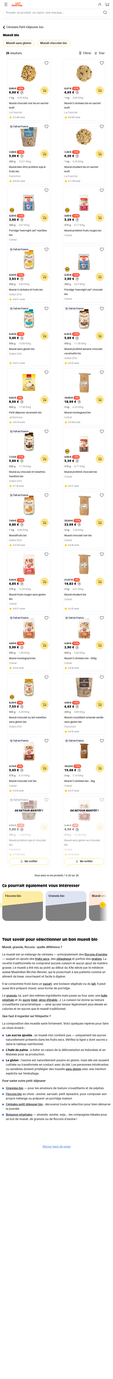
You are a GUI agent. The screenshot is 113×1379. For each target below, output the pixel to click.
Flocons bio (14, 1094)
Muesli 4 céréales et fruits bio (26, 290)
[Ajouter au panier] (44, 90)
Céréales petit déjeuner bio (24, 1104)
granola (11, 995)
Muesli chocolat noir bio (78, 535)
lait (94, 983)
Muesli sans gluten (18, 43)
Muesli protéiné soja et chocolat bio (27, 842)
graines (97, 958)
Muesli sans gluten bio (22, 349)
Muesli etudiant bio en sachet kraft (81, 169)
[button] (102, 905)
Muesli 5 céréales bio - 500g (80, 658)
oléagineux (63, 958)
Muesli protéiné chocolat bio (80, 472)
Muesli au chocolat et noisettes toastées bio (27, 474)
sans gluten (73, 1069)
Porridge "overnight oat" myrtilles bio (28, 232)
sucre (26, 1000)
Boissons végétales (19, 1114)
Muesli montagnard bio (77, 412)
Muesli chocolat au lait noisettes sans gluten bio (27, 719)
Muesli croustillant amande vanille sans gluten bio (83, 719)
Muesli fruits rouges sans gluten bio (27, 596)
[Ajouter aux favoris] (46, 63)
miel (34, 1000)
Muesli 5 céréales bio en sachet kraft (82, 105)
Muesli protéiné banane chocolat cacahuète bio (83, 351)
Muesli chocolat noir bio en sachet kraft (29, 105)
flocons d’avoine (96, 954)
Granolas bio (14, 1088)
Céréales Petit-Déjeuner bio (23, 27)
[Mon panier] (107, 4)
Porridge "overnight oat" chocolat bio (83, 292)
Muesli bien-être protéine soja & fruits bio (27, 169)
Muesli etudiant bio (75, 594)
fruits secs (42, 958)
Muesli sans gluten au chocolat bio (82, 842)
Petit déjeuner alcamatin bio (25, 412)
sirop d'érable (48, 1000)
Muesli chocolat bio (53, 43)
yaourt (47, 983)
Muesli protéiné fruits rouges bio (82, 230)
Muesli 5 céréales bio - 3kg (79, 781)
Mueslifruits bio (18, 535)
